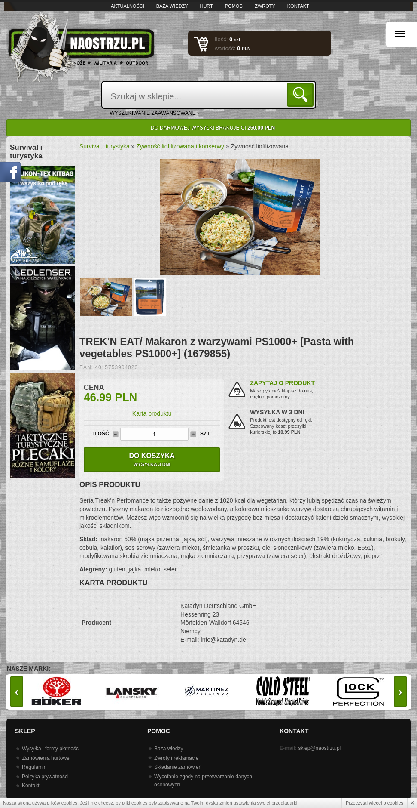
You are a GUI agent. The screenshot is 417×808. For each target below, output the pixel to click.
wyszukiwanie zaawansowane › (154, 113)
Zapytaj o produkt (282, 382)
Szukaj (301, 94)
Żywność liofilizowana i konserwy (180, 146)
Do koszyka (151, 459)
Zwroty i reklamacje (176, 758)
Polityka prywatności (45, 777)
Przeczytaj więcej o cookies (374, 802)
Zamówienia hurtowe (46, 758)
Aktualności (127, 6)
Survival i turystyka (104, 146)
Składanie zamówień (177, 767)
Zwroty (265, 6)
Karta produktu (152, 413)
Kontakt (298, 6)
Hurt (206, 6)
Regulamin (34, 767)
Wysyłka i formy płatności (51, 749)
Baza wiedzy (172, 6)
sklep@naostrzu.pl (319, 748)
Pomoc (234, 6)
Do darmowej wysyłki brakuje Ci (213, 128)
